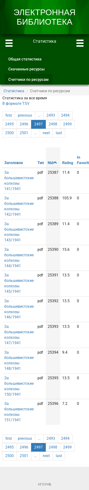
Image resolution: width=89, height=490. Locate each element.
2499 (67, 124)
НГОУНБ (44, 484)
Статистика (14, 91)
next (46, 133)
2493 (51, 115)
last (59, 133)
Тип (40, 162)
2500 (9, 133)
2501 (24, 133)
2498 (53, 124)
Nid (52, 162)
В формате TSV (15, 103)
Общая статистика (25, 59)
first (8, 115)
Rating (67, 162)
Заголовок (13, 162)
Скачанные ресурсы (26, 69)
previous (25, 115)
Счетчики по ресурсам (30, 81)
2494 (65, 115)
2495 (9, 124)
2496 (24, 124)
